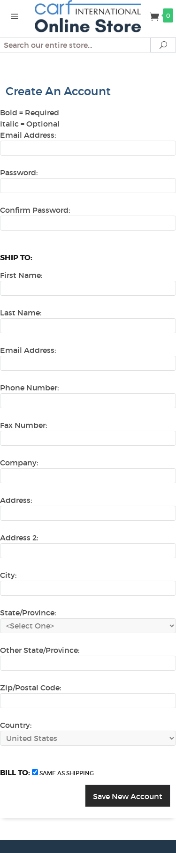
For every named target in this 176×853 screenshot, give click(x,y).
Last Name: (20, 312)
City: (8, 575)
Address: (16, 500)
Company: (19, 462)
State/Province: (28, 612)
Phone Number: (29, 387)
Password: (19, 172)
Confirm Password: (35, 210)
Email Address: (28, 135)
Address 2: (19, 537)
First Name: (21, 275)
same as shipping (66, 773)
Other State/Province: (39, 650)
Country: (15, 725)
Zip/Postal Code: (30, 687)
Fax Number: (23, 425)
